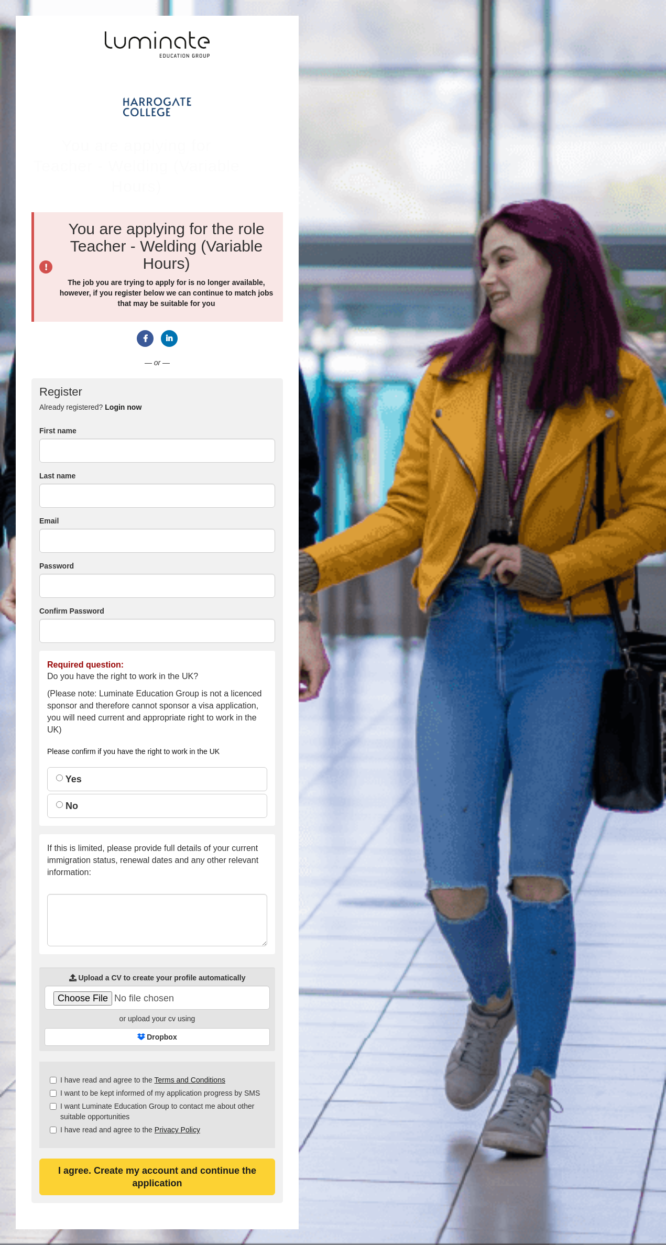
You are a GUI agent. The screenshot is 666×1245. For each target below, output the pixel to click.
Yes (69, 779)
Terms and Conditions (190, 1080)
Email (49, 521)
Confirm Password (71, 611)
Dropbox (157, 1037)
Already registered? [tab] (90, 407)
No (67, 806)
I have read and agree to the (137, 1080)
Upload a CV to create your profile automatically (157, 978)
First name (58, 431)
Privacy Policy (177, 1130)
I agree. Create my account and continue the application (157, 1176)
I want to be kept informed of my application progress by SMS (155, 1093)
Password (56, 566)
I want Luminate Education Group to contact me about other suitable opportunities (152, 1111)
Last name (57, 476)
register (128, 293)
